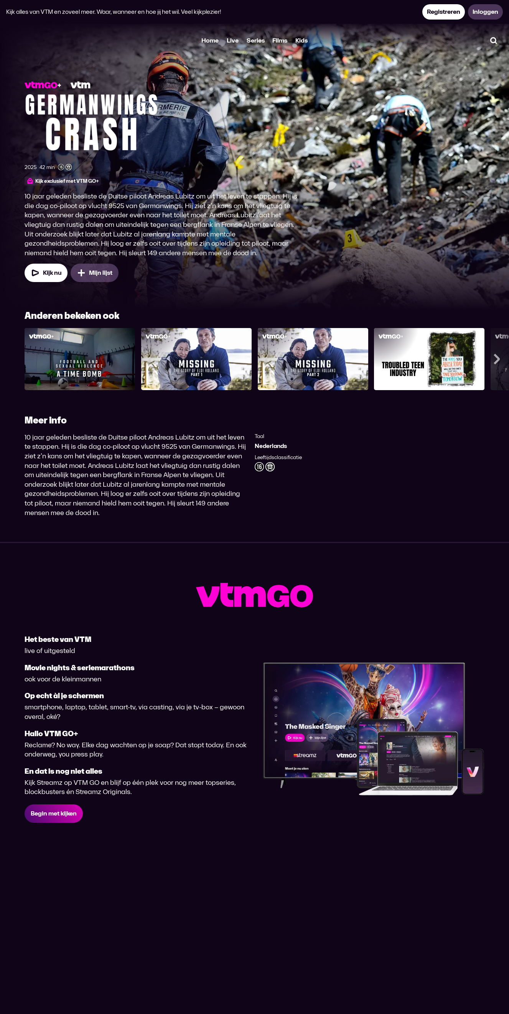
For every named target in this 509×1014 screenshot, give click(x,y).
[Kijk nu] (46, 273)
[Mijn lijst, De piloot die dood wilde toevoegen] (95, 273)
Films (279, 40)
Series (256, 40)
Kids (301, 40)
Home (210, 40)
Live (233, 40)
